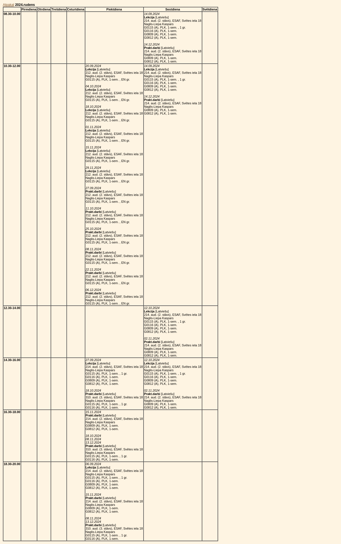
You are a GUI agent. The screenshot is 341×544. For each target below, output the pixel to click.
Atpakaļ (8, 5)
